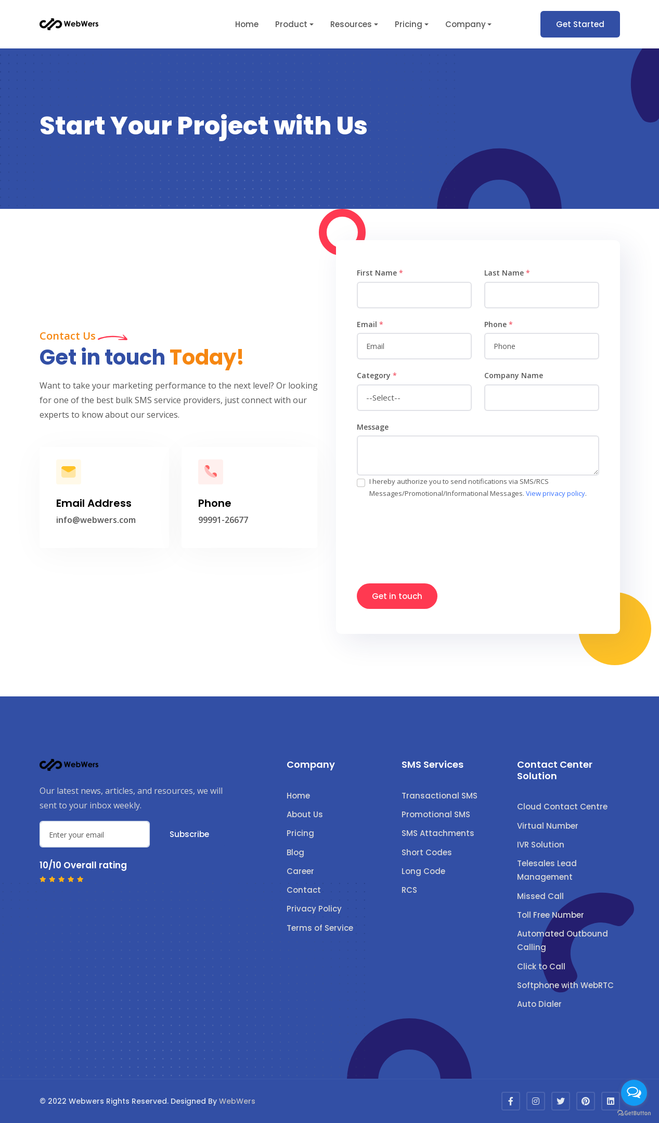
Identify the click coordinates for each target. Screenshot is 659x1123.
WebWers (237, 1101)
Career (300, 871)
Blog (295, 852)
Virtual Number (547, 825)
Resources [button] (351, 24)
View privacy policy (555, 493)
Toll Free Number (550, 914)
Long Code (423, 871)
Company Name (513, 375)
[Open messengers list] (634, 1093)
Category (377, 375)
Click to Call (541, 966)
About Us (305, 814)
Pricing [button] (408, 24)
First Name (380, 273)
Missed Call (540, 896)
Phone (498, 324)
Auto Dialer (539, 1004)
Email (370, 324)
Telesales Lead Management (547, 870)
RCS (409, 889)
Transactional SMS (439, 795)
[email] (414, 346)
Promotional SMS (436, 814)
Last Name (507, 273)
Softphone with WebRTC (565, 985)
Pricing (300, 833)
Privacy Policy (314, 908)
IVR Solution (540, 844)
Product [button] (291, 24)
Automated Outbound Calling (562, 940)
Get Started (580, 24)
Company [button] (465, 24)
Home (247, 24)
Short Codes (427, 852)
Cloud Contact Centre (562, 806)
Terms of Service (320, 927)
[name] (414, 295)
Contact (304, 889)
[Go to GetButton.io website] (634, 1112)
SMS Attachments (438, 833)
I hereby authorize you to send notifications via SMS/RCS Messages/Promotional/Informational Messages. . (478, 487)
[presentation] (436, 536)
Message (373, 427)
